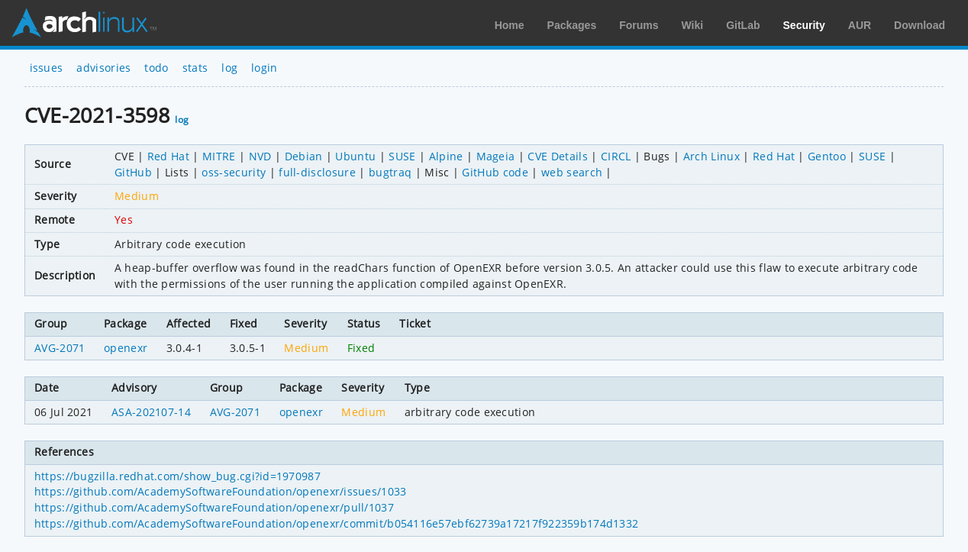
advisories (103, 67)
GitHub (133, 172)
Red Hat (168, 156)
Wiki (693, 25)
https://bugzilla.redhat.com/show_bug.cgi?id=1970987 (177, 476)
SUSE (402, 156)
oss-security (234, 172)
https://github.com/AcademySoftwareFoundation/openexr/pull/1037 (214, 507)
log (229, 67)
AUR (859, 25)
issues (46, 67)
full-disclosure (317, 172)
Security (804, 25)
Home (509, 25)
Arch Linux (83, 23)
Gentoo (827, 156)
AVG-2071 (60, 348)
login (264, 67)
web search (571, 172)
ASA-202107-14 (151, 412)
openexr (125, 348)
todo (156, 67)
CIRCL (616, 156)
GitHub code (495, 172)
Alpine (446, 156)
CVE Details (558, 156)
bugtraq (390, 172)
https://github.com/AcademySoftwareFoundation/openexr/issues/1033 (220, 491)
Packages (572, 25)
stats (195, 67)
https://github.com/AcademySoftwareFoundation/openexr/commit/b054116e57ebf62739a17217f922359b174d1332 (336, 523)
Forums (638, 25)
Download (919, 25)
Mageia (495, 156)
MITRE (219, 156)
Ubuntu (355, 156)
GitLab (743, 25)
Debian (304, 156)
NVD (260, 156)
